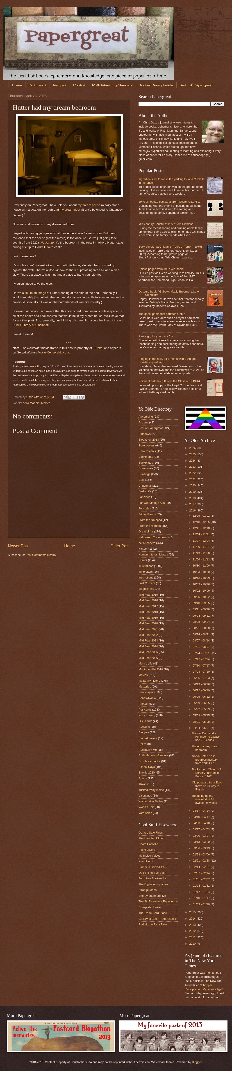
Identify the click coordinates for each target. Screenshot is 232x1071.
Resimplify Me (148, 749)
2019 (192, 491)
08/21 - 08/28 (201, 628)
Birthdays (145, 434)
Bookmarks (146, 456)
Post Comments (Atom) (41, 555)
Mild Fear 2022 (148, 635)
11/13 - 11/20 (201, 553)
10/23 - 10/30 (201, 572)
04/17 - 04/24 (201, 810)
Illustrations (146, 566)
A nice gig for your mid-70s (156, 336)
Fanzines (144, 497)
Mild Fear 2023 (148, 640)
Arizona (143, 422)
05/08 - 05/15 (201, 715)
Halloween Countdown (153, 537)
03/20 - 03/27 (201, 835)
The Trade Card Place (153, 913)
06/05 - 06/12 (201, 696)
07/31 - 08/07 (201, 646)
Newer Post (18, 546)
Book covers (147, 445)
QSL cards (145, 721)
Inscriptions (146, 577)
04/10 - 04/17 (201, 817)
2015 (192, 912)
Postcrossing (147, 715)
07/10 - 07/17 (201, 665)
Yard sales (145, 813)
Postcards (37, 85)
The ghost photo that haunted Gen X (162, 314)
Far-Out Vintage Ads (152, 502)
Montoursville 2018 (151, 669)
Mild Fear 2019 (148, 617)
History (143, 548)
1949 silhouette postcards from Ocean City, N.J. (169, 201)
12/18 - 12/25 (201, 522)
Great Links (146, 531)
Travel (142, 784)
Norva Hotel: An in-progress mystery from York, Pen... (205, 759)
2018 (192, 498)
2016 (192, 510)
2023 (192, 466)
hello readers (31, 403)
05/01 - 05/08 (201, 721)
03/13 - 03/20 (201, 841)
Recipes (60, 85)
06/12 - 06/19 (201, 690)
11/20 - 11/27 (201, 546)
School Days (147, 767)
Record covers (148, 738)
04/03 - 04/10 (201, 823)
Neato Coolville (148, 844)
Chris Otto (33, 397)
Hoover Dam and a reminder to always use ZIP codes (206, 737)
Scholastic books (149, 761)
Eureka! (98, 348)
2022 (192, 473)
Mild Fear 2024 (148, 646)
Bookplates (146, 462)
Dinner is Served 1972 (153, 867)
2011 (192, 937)
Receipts (144, 726)
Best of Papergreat (151, 428)
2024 (192, 460)
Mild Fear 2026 (148, 658)
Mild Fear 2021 (148, 629)
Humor (143, 560)
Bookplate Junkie (150, 907)
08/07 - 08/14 (201, 640)
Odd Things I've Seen (152, 872)
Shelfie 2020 (147, 772)
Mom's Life (145, 663)
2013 (192, 925)
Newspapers (147, 692)
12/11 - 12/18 (201, 528)
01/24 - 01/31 (201, 885)
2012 (192, 931)
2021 (192, 479)
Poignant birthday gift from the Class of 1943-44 (169, 381)
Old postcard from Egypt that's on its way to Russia (207, 786)
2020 (192, 485)
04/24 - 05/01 (201, 727)
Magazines (145, 588)
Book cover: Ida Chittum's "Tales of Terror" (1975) (170, 246)
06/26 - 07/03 (201, 678)
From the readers (150, 525)
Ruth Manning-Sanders (112, 85)
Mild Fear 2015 (148, 594)
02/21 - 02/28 (201, 860)
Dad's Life (145, 491)
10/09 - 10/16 (201, 584)
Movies (45, 403)
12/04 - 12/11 (201, 534)
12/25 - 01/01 (201, 515)
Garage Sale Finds (151, 832)
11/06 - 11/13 (201, 559)
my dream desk (70, 209)
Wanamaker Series (151, 801)
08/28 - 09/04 (201, 621)
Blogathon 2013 (149, 439)
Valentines (145, 795)
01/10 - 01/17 (201, 898)
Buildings (144, 474)
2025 (192, 454)
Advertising (146, 416)
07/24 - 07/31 (201, 653)
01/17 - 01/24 (201, 892)
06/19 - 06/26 (201, 684)
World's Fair (146, 807)
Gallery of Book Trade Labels (157, 918)
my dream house (89, 205)
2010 (192, 943)
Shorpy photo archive (152, 895)
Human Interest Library (153, 554)
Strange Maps (148, 890)
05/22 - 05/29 (201, 709)
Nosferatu (47, 242)
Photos (79, 85)
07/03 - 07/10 (201, 671)
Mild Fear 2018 (148, 611)
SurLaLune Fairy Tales (153, 924)
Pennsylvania (147, 698)
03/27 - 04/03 (201, 829)
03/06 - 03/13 (201, 848)
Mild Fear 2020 (148, 623)
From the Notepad (150, 520)
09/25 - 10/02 (201, 597)
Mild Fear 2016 (148, 600)
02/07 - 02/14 (201, 873)
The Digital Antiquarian (153, 884)
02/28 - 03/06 (201, 854)
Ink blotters (146, 571)
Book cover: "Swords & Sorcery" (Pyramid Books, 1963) (206, 773)
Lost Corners (147, 583)
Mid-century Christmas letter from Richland (166, 224)
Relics (142, 744)
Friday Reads (147, 514)
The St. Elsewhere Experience (158, 901)
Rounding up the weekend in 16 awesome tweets (204, 799)
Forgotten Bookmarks (152, 878)
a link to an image (34, 293)
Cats (141, 479)
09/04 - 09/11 (201, 615)
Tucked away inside (151, 790)
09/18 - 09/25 (201, 603)
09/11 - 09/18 (201, 609)
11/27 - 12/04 (201, 540)
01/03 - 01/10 (201, 904)
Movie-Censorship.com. (54, 352)
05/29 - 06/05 (201, 703)
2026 (192, 448)
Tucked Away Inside (156, 85)
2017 (192, 504)
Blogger (197, 1062)
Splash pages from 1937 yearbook (161, 269)
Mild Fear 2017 (148, 606)
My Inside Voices (149, 855)
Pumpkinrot (146, 861)
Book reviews (147, 451)
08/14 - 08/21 (201, 634)
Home (17, 85)
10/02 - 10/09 (201, 590)
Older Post (120, 546)
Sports (143, 778)
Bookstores (146, 468)
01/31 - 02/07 (201, 879)
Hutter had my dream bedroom (205, 748)
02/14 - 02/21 (201, 867)
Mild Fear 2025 (148, 652)
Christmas (145, 485)
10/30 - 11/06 (201, 565)
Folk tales (145, 508)
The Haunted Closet (151, 838)
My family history (149, 680)
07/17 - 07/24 (201, 659)
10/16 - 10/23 (201, 578)
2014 (192, 918)
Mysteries (145, 686)
